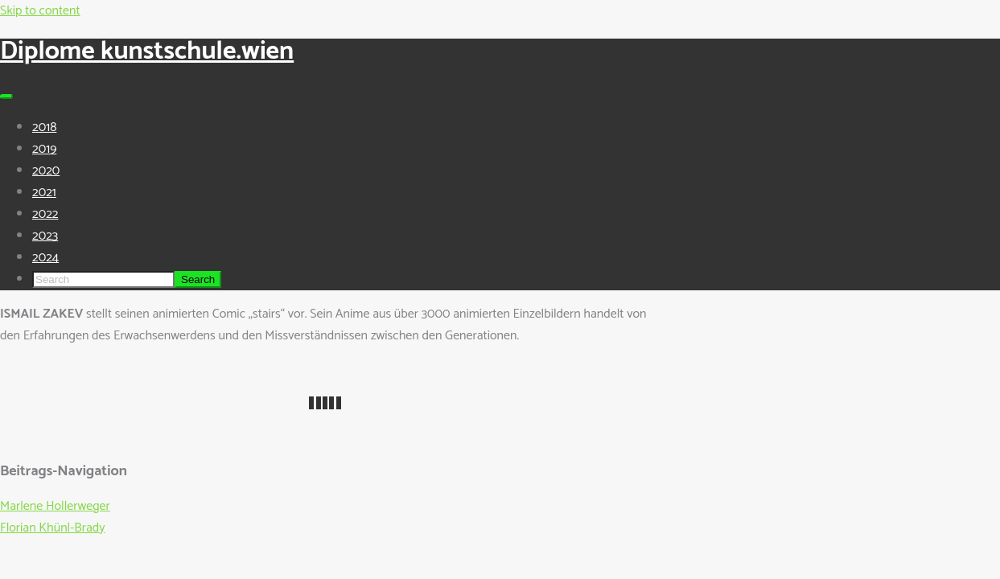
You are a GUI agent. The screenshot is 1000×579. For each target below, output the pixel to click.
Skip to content (40, 11)
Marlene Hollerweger (55, 506)
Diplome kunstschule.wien (147, 51)
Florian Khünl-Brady (52, 528)
